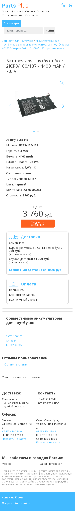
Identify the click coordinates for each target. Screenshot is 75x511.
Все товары (11, 23)
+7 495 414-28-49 (12, 431)
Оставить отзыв (15, 364)
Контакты (31, 15)
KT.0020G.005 (14, 345)
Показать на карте (14, 439)
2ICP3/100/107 (14, 336)
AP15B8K (11, 340)
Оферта (7, 503)
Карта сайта (22, 503)
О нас (5, 11)
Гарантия (43, 11)
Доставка (17, 11)
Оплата (30, 11)
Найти (50, 30)
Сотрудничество (12, 15)
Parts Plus (15, 5)
